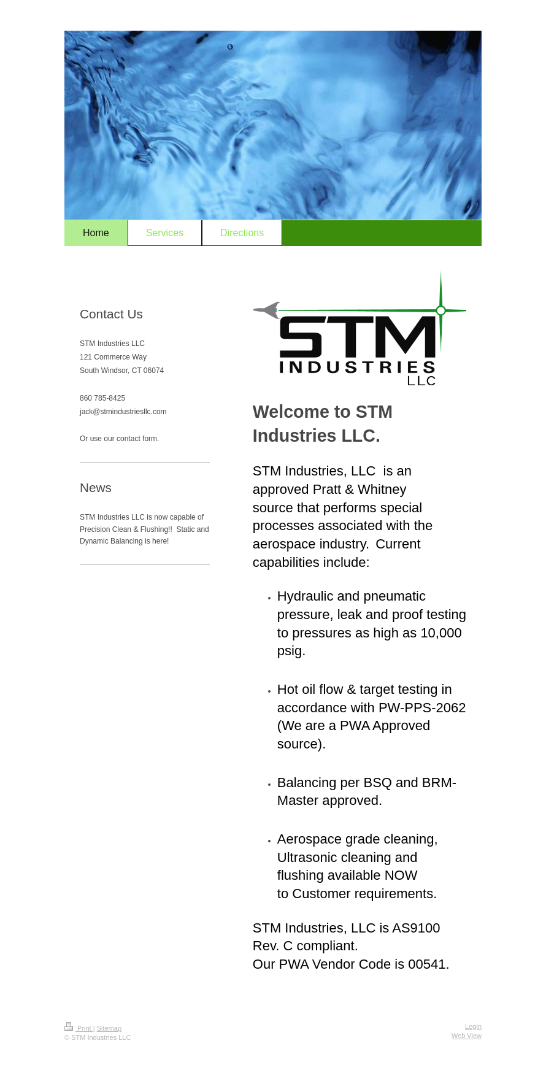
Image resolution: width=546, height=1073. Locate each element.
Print (78, 1028)
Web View (467, 1035)
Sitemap (109, 1028)
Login (473, 1026)
